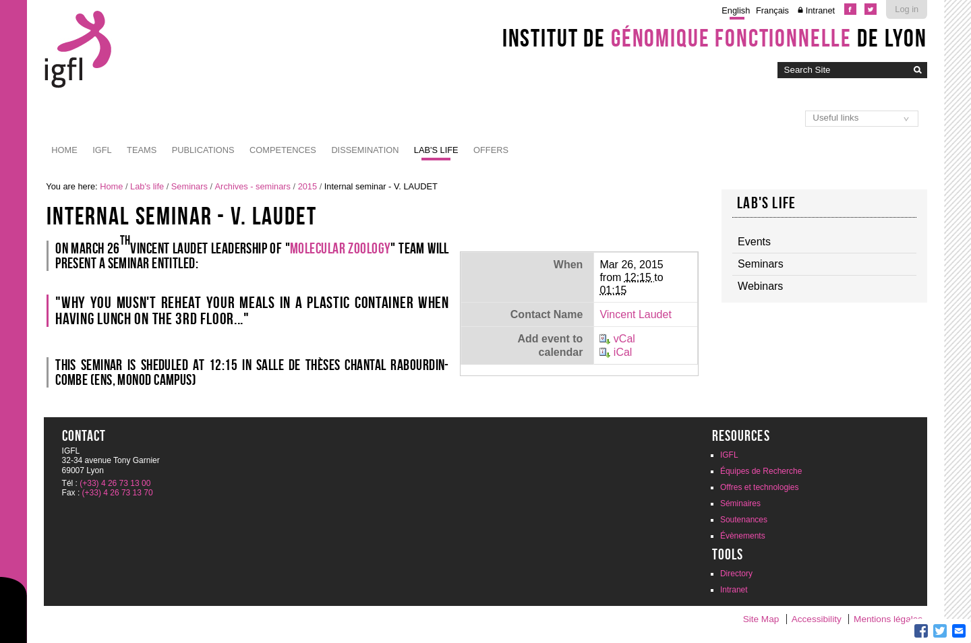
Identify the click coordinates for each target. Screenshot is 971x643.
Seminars (189, 186)
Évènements (742, 536)
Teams (141, 150)
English (736, 10)
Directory (736, 573)
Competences (282, 150)
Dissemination (365, 150)
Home (64, 150)
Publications (203, 150)
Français (772, 10)
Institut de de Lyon (714, 37)
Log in (906, 9)
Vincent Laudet (635, 314)
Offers (490, 150)
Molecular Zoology (340, 248)
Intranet (820, 10)
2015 (307, 186)
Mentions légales (888, 619)
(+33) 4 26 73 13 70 (117, 492)
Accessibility (817, 619)
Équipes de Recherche (761, 471)
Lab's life (436, 150)
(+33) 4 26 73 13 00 (115, 483)
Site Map (761, 619)
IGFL (101, 150)
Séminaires (740, 503)
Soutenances (743, 519)
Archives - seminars (253, 186)
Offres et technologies (759, 487)
